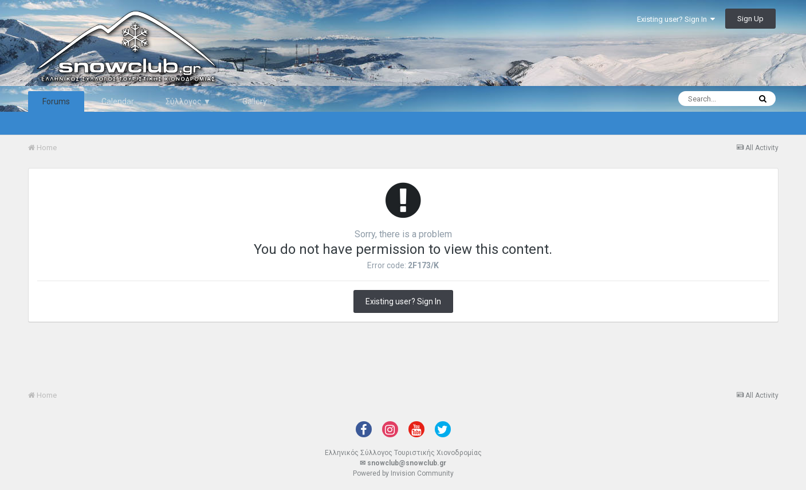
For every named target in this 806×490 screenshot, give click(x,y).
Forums (56, 101)
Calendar (117, 101)
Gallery (254, 101)
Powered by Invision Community (403, 473)
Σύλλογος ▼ (188, 101)
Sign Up (750, 18)
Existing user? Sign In (676, 19)
